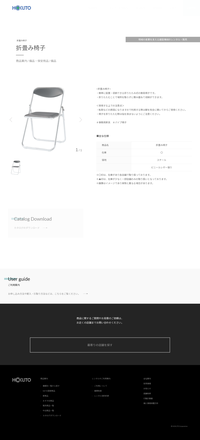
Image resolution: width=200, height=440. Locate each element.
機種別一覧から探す (51, 386)
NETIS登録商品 (49, 391)
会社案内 (140, 8)
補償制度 (98, 391)
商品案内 (92, 7)
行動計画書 (148, 398)
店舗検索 (191, 8)
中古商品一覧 (48, 410)
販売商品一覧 (48, 405)
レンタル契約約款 (101, 396)
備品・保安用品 (39, 61)
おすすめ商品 (48, 401)
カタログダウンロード (52, 415)
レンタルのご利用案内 (116, 8)
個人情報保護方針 (150, 403)
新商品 (45, 396)
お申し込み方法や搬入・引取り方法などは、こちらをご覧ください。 (48, 294)
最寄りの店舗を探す (99, 345)
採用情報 (157, 8)
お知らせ (174, 8)
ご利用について (100, 386)
